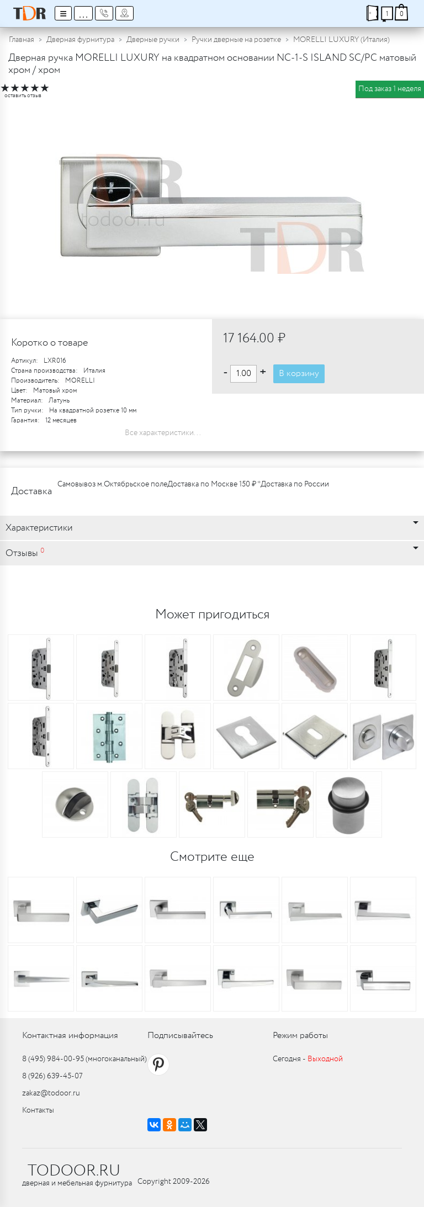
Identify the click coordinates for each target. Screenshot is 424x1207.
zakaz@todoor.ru (51, 1093)
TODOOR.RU (74, 1171)
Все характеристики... (163, 432)
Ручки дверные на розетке (236, 39)
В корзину (299, 373)
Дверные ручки (152, 39)
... (83, 13)
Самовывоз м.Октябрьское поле (112, 484)
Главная (21, 39)
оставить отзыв (22, 96)
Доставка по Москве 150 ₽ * (214, 484)
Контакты (38, 1110)
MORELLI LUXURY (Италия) (341, 39)
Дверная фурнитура (80, 39)
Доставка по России (295, 484)
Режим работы (300, 1035)
